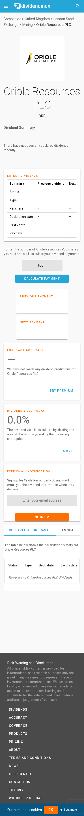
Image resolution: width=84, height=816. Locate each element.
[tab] (30, 530)
